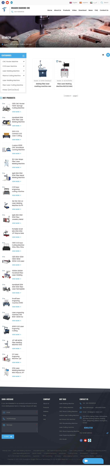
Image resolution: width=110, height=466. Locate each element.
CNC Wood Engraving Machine (69, 431)
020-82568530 (17, 12)
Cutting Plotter (72, 454)
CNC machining (47, 457)
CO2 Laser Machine (10, 66)
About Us (57, 10)
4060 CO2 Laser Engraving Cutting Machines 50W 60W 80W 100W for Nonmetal (18, 328)
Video (74, 10)
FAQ (96, 10)
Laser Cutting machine (66, 427)
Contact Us (104, 10)
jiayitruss (99, 457)
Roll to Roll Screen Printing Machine (19, 457)
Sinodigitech (84, 454)
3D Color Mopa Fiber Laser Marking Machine (18, 161)
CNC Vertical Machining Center (57, 452)
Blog (44, 415)
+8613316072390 (100, 408)
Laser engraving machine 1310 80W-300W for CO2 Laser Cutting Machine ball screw (18, 314)
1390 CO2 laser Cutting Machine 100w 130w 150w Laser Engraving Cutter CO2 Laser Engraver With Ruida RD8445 (18, 245)
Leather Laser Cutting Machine (69, 415)
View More (16, 112)
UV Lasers (58, 457)
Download (82, 10)
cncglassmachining (50, 454)
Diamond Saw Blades (87, 457)
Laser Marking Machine (11, 71)
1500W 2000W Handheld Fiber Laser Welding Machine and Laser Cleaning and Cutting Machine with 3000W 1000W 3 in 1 (18, 273)
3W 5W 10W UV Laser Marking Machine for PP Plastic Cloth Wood (17, 203)
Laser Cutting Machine (76, 452)
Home (49, 10)
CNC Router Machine (10, 61)
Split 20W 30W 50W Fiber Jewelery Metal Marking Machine (18, 217)
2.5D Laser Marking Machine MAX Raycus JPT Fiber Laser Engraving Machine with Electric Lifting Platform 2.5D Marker (18, 370)
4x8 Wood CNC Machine (67, 419)
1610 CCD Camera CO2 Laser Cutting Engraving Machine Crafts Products (17, 133)
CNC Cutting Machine (66, 407)
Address (45, 411)
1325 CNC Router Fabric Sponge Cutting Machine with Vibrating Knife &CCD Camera (18, 106)
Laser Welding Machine (11, 80)
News (91, 10)
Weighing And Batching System (96, 452)
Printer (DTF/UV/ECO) (11, 89)
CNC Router (63, 439)
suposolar (36, 457)
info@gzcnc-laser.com (95, 412)
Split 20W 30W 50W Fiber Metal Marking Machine (18, 175)
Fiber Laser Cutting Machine (13, 85)
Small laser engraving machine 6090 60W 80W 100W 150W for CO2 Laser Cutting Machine (18, 300)
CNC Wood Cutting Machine (68, 411)
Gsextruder (94, 454)
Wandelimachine (38, 452)
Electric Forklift (36, 454)
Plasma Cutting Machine (12, 75)
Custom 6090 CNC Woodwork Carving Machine (18, 147)
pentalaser (62, 454)
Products (66, 10)
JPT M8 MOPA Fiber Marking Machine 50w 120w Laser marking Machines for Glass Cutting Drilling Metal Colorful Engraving (17, 342)
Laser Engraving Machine (67, 435)
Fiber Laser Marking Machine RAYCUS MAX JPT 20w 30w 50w (61, 82)
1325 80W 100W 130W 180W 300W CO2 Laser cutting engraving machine (18, 259)
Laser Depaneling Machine (21, 454)
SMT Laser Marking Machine (22, 452)
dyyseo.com (80, 460)
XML (44, 419)
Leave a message (92, 461)
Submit (8, 436)
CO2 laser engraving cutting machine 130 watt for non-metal (18, 189)
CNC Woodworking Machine (68, 423)
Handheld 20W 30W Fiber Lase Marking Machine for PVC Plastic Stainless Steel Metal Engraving (18, 119)
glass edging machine (70, 457)
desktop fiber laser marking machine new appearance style (41, 85)
